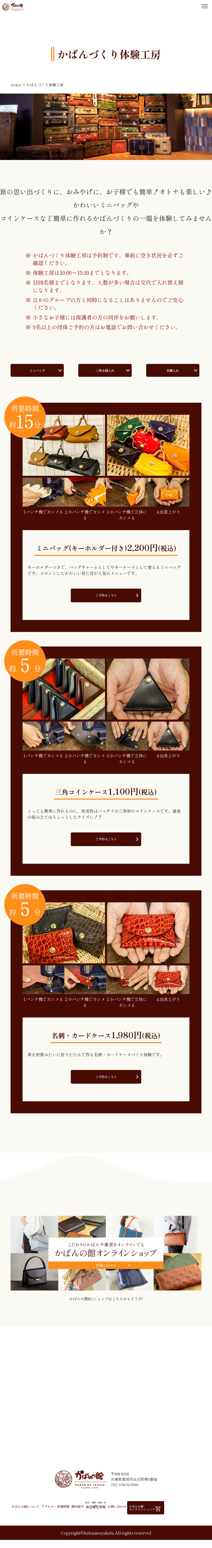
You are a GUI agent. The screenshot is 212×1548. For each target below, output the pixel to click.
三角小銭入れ (104, 374)
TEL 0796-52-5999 (126, 1495)
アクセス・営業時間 (65, 1517)
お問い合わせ (147, 1517)
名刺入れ (172, 374)
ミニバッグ (37, 374)
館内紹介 (93, 1517)
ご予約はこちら (106, 604)
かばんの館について (29, 1517)
